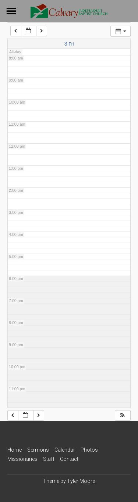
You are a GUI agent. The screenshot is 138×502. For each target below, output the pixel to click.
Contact (69, 459)
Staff (48, 459)
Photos (89, 450)
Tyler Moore (81, 481)
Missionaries (22, 459)
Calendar (64, 450)
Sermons (38, 450)
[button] (122, 415)
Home (14, 450)
